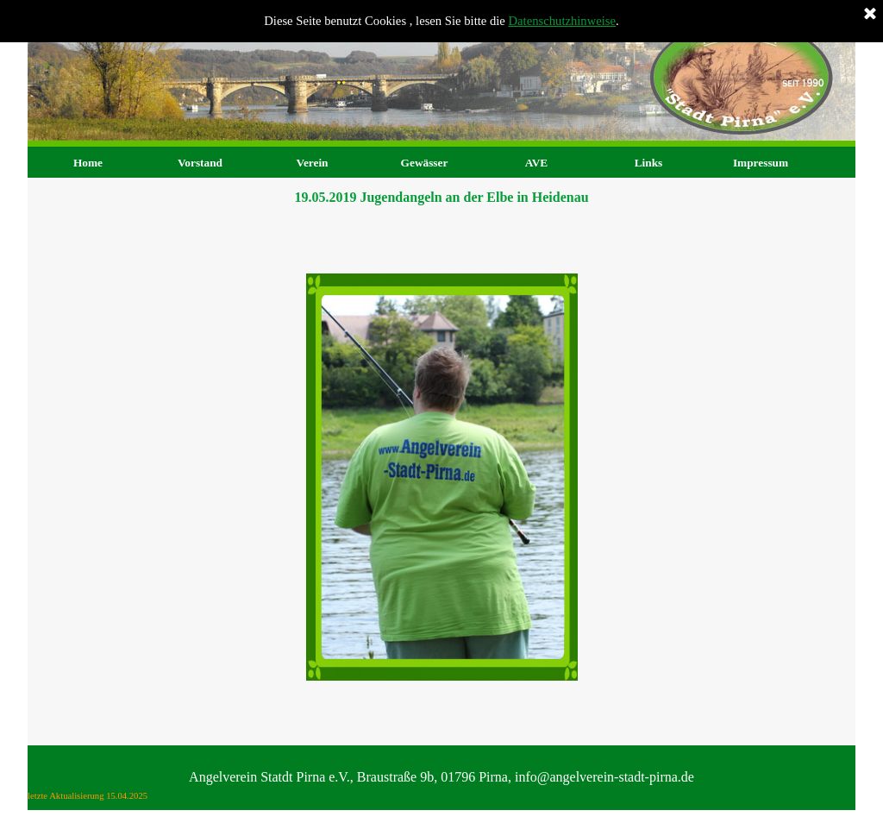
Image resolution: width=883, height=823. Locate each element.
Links (649, 162)
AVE (536, 162)
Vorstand (200, 162)
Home (88, 162)
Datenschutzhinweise (563, 21)
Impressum (760, 162)
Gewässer (424, 162)
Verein (312, 162)
